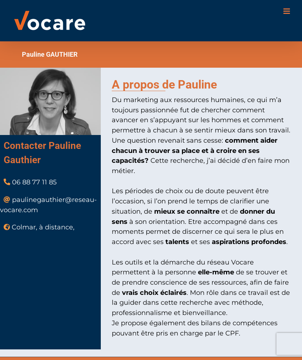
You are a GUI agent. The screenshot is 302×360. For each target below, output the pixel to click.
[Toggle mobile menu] (287, 11)
